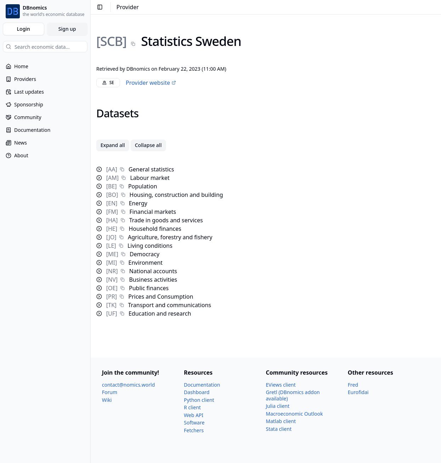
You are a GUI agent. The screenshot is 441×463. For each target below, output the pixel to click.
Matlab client (281, 421)
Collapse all (148, 145)
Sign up (67, 28)
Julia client (278, 406)
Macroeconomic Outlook (294, 413)
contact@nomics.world (128, 384)
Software (194, 422)
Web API (194, 415)
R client (192, 407)
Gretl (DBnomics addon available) (293, 395)
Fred (353, 384)
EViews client (281, 384)
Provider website (151, 83)
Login (23, 28)
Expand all (113, 145)
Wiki (107, 400)
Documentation (202, 384)
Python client (199, 400)
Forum (109, 392)
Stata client (279, 429)
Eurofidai (358, 392)
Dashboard (197, 392)
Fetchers (194, 430)
